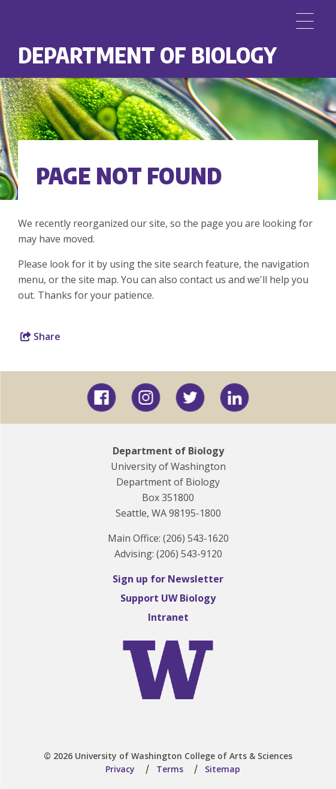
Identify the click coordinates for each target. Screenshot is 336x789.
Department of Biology (147, 54)
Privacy (120, 769)
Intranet (168, 617)
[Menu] (305, 21)
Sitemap (222, 769)
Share (40, 336)
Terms (169, 769)
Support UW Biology (168, 598)
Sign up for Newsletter (168, 578)
